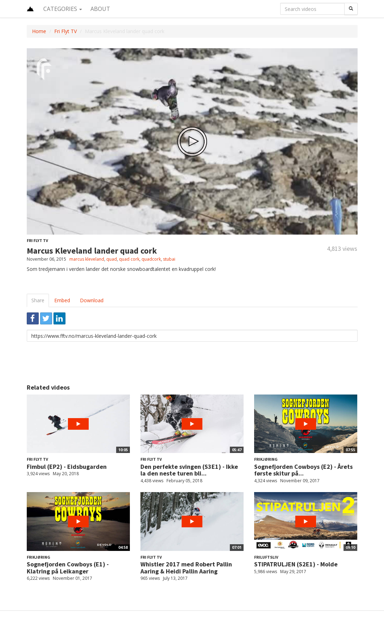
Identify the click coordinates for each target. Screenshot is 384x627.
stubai (169, 259)
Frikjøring (266, 459)
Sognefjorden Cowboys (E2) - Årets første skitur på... (303, 470)
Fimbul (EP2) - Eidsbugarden (67, 467)
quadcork (151, 259)
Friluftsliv (266, 557)
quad (111, 259)
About (100, 9)
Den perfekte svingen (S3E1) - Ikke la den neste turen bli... (189, 470)
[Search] (351, 9)
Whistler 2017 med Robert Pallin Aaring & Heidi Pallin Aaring (186, 567)
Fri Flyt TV (65, 31)
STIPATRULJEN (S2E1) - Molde (296, 564)
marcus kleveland (86, 259)
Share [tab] (37, 300)
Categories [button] (62, 9)
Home (39, 31)
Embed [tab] (62, 300)
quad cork (129, 259)
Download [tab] (91, 300)
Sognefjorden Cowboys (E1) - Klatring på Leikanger (68, 567)
